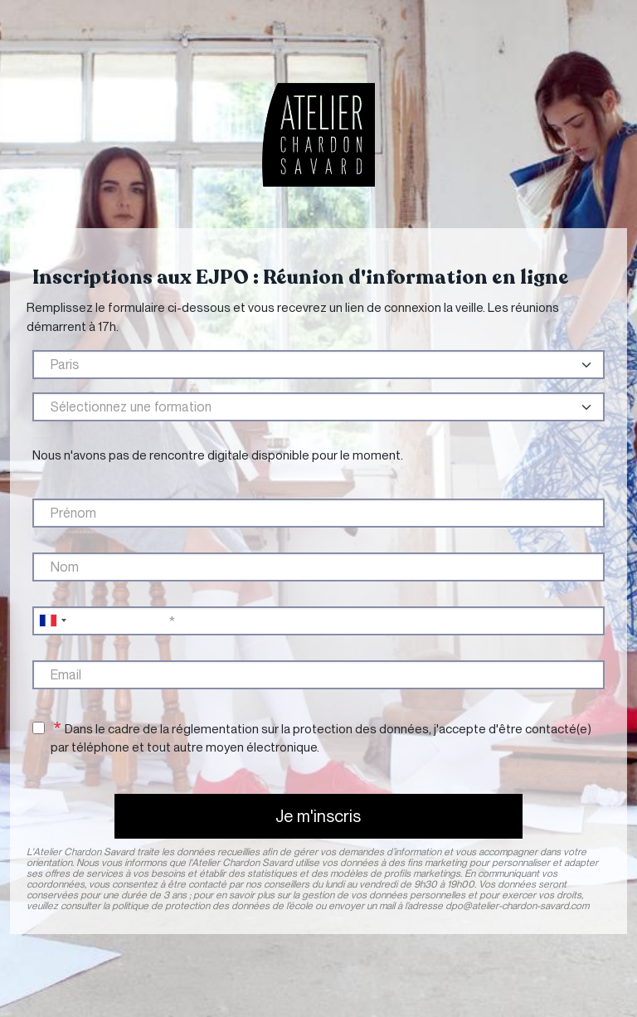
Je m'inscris (318, 816)
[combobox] (52, 621)
